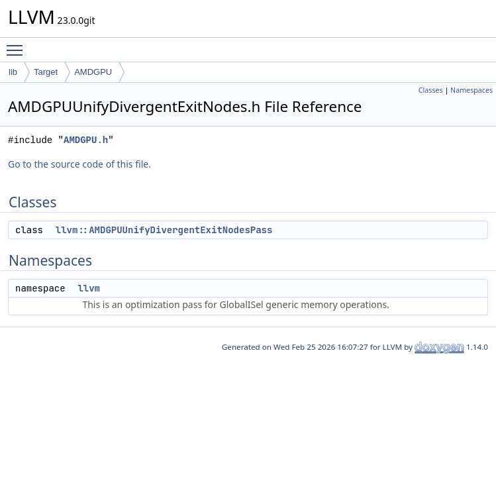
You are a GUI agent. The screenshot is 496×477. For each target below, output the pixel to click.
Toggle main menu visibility (18, 44)
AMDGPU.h (86, 140)
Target (46, 72)
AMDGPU (93, 72)
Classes (431, 90)
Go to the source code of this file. (79, 164)
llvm (88, 288)
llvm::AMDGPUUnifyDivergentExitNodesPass (164, 230)
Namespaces (471, 90)
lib (13, 72)
